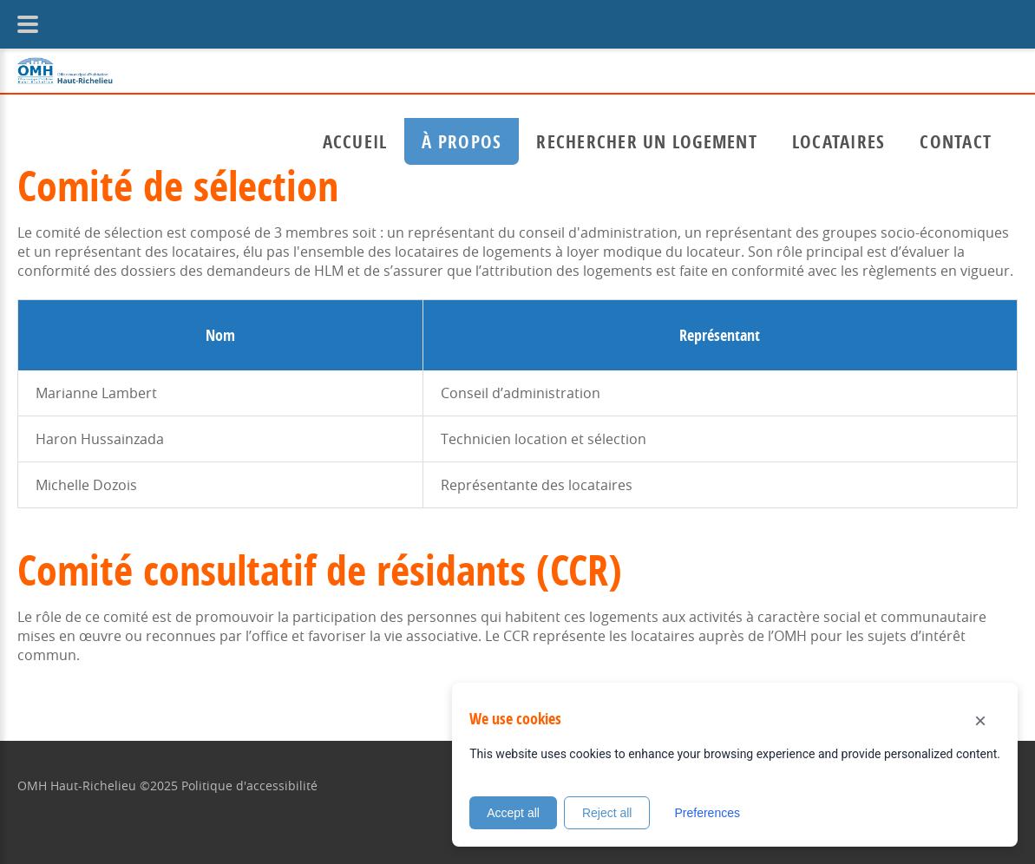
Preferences (706, 813)
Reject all (607, 813)
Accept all (513, 813)
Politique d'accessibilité (249, 785)
